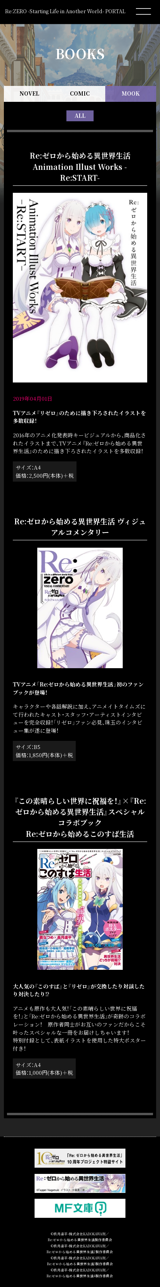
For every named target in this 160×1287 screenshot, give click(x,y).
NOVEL (29, 93)
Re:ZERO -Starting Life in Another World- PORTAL (65, 11)
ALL (80, 115)
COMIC (80, 93)
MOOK (131, 93)
